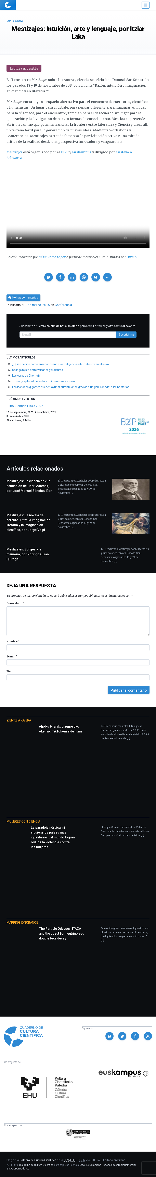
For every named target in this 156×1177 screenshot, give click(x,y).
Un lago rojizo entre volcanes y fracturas (37, 370)
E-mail (11, 656)
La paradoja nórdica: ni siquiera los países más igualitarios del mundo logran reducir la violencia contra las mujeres (53, 837)
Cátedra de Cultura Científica (38, 1160)
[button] (48, 277)
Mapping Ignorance (22, 922)
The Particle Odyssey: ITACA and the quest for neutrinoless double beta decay (61, 933)
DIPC (65, 152)
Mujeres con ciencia (23, 821)
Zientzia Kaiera (18, 720)
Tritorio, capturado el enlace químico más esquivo (43, 381)
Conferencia (14, 21)
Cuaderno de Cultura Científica (36, 1165)
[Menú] (146, 5)
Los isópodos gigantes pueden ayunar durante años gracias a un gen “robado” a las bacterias (70, 387)
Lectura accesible (24, 68)
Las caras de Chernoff (26, 375)
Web (9, 671)
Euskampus (81, 152)
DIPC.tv (132, 257)
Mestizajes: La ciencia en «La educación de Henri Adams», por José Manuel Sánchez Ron (29, 486)
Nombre (12, 641)
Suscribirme (126, 334)
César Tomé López (52, 257)
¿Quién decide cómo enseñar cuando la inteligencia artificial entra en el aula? (60, 364)
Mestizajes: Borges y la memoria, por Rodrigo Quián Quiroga (27, 554)
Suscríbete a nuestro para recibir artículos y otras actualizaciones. (78, 326)
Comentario (15, 603)
